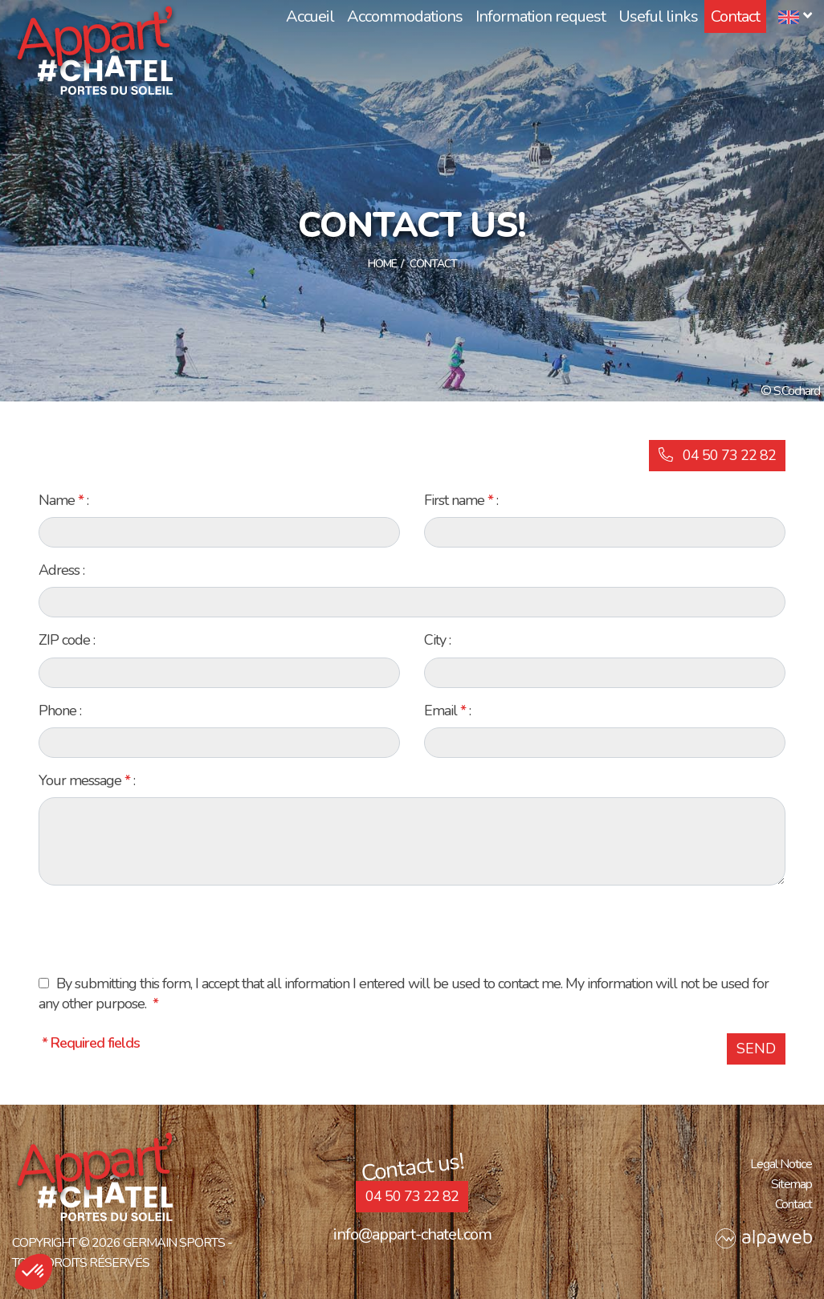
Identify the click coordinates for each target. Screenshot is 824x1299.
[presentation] (161, 929)
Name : (63, 500)
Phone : (60, 710)
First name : (461, 500)
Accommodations (405, 16)
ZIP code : (67, 640)
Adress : (61, 570)
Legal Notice (781, 1164)
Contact (735, 16)
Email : (447, 710)
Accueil (310, 16)
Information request (540, 16)
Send (756, 1048)
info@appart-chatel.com (412, 1234)
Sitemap (791, 1184)
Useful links (658, 16)
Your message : (87, 780)
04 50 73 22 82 (717, 455)
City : (437, 640)
